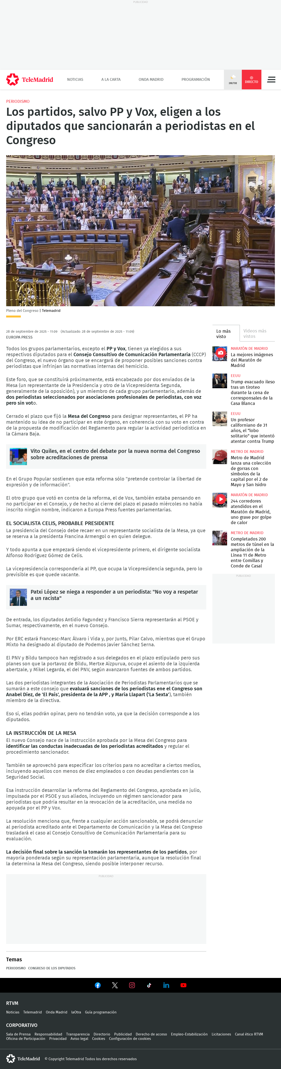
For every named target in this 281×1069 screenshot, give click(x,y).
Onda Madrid (151, 80)
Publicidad (123, 1034)
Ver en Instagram (132, 985)
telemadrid (23, 1058)
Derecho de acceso (151, 1034)
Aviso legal (79, 1039)
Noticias (75, 80)
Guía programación (101, 1012)
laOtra (76, 1012)
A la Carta (111, 80)
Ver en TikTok (149, 986)
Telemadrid (32, 1012)
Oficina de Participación (25, 1039)
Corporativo (21, 1025)
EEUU (236, 376)
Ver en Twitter (115, 986)
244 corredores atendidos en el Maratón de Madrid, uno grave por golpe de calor (219, 500)
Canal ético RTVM (249, 1034)
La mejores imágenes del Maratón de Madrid (252, 360)
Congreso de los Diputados (51, 968)
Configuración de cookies (130, 1039)
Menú (271, 79)
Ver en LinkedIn (166, 985)
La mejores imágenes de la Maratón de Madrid (219, 353)
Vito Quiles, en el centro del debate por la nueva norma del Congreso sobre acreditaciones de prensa (18, 456)
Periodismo (18, 101)
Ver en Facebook (98, 986)
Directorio (102, 1034)
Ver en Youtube (183, 985)
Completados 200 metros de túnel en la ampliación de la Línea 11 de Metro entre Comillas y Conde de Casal (219, 538)
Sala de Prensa (18, 1034)
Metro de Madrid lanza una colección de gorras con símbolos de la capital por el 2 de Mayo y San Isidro (219, 456)
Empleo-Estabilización (189, 1034)
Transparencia (78, 1034)
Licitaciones (221, 1034)
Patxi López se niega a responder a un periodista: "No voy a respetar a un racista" (18, 597)
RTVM (12, 1003)
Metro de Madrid (247, 452)
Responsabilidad (48, 1034)
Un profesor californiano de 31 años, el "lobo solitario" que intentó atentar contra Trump (219, 418)
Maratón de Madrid (249, 349)
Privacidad (58, 1039)
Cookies (98, 1039)
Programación (196, 80)
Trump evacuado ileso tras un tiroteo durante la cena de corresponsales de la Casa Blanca (219, 381)
